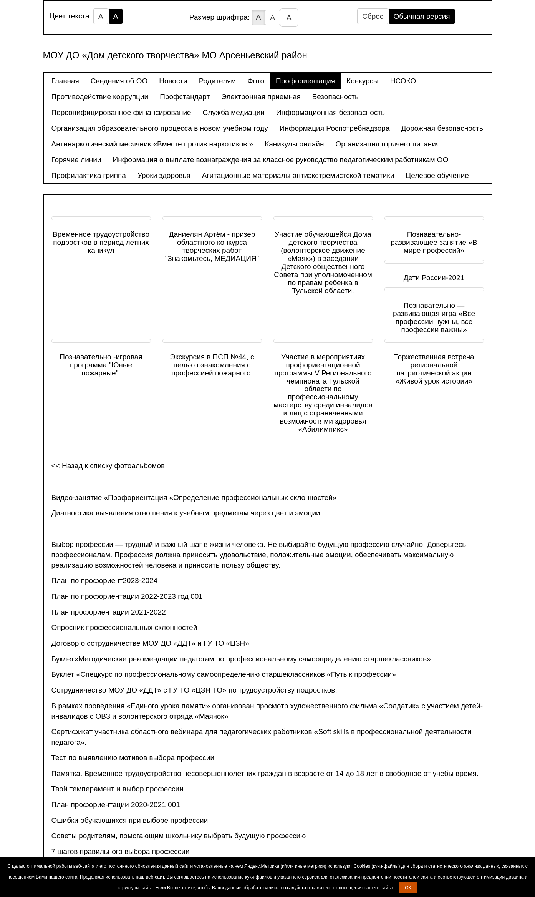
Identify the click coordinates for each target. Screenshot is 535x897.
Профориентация (305, 81)
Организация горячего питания (387, 144)
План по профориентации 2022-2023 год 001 (127, 596)
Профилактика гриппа (88, 175)
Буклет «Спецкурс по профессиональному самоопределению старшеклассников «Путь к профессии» (223, 674)
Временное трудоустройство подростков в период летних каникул (101, 242)
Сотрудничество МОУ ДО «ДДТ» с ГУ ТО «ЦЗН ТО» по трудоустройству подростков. (194, 690)
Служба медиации (234, 112)
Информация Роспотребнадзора (335, 128)
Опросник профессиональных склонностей (124, 627)
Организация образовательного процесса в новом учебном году (159, 128)
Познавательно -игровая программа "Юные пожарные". (101, 365)
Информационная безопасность (330, 112)
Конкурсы (362, 81)
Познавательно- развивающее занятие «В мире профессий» (434, 242)
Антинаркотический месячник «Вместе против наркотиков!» (152, 144)
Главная (65, 81)
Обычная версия (421, 16)
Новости (173, 81)
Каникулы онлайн (294, 144)
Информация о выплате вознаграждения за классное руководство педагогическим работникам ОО (281, 160)
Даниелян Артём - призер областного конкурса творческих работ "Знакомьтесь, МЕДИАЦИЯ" (212, 246)
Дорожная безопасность (442, 128)
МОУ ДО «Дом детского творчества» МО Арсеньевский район (175, 55)
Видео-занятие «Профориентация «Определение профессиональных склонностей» (194, 497)
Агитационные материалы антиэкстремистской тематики (298, 175)
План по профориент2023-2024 (104, 580)
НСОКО (403, 81)
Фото (255, 81)
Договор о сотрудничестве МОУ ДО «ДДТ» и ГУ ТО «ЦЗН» (150, 643)
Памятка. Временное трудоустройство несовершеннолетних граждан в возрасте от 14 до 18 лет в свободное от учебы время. (265, 773)
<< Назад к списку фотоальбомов (108, 466)
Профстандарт (185, 97)
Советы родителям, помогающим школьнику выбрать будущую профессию (178, 836)
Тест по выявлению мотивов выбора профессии (133, 758)
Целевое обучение (437, 175)
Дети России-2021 (434, 278)
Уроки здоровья (163, 175)
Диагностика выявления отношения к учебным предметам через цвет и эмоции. (187, 513)
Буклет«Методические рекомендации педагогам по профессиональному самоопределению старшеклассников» (241, 659)
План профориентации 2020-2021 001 (115, 805)
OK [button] (408, 887)
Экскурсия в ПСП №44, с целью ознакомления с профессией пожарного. (212, 365)
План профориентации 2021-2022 (108, 612)
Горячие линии (76, 160)
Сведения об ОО (119, 81)
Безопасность (335, 97)
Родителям (217, 81)
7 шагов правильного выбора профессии (120, 851)
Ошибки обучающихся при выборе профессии (129, 820)
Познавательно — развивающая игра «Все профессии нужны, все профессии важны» (434, 317)
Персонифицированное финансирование (121, 112)
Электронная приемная (261, 97)
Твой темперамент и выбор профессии (117, 789)
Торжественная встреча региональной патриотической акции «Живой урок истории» (434, 369)
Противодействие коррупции (100, 97)
